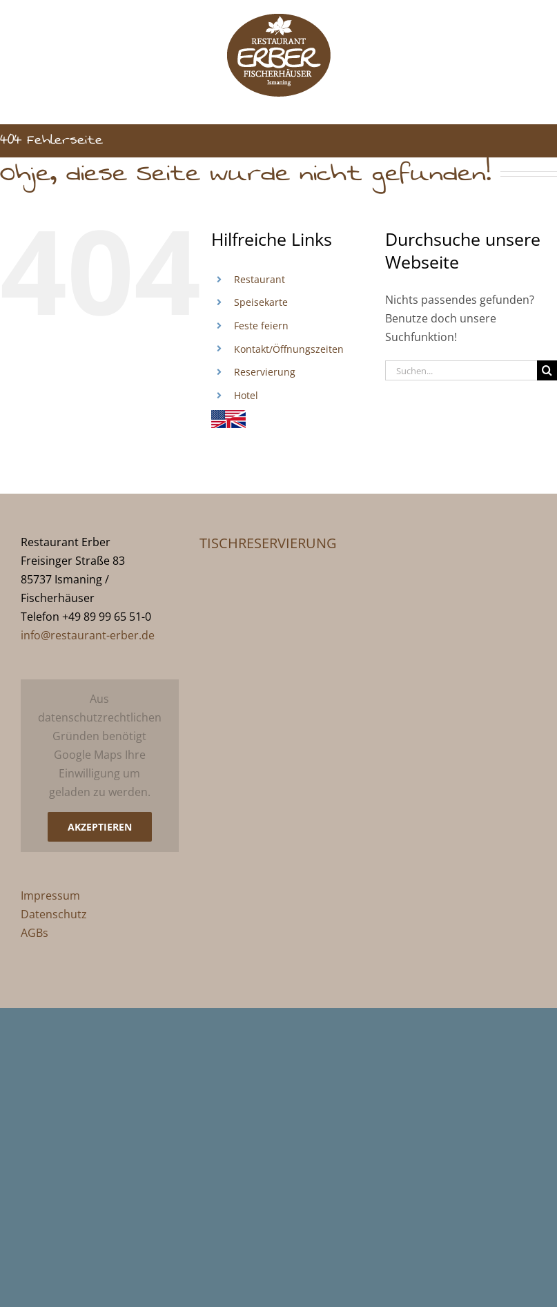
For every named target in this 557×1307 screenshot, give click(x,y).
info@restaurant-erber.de (88, 635)
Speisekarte (261, 302)
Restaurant (259, 279)
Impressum (50, 895)
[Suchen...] (461, 370)
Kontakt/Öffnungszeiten (289, 349)
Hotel (246, 395)
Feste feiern (261, 325)
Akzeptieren (100, 826)
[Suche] (547, 370)
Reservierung (264, 371)
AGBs (34, 932)
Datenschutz (54, 914)
